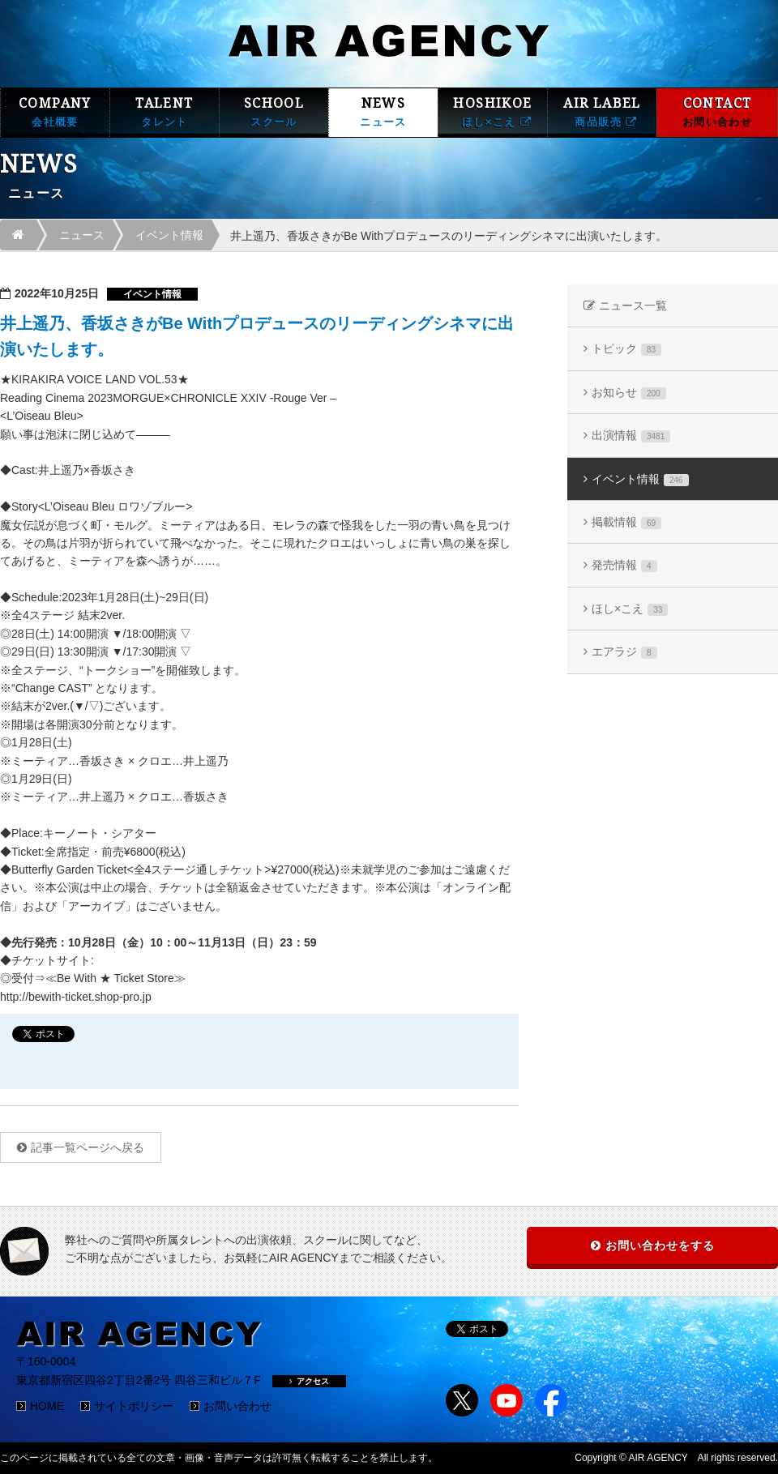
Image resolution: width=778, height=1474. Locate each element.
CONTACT (717, 112)
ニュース (82, 235)
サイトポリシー (133, 1405)
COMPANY (55, 112)
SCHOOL (274, 112)
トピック (626, 349)
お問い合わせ (237, 1405)
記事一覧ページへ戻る (87, 1147)
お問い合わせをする (660, 1245)
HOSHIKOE (492, 112)
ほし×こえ (630, 609)
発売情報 (624, 565)
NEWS (383, 112)
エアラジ (624, 652)
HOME (47, 1405)
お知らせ (629, 392)
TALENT (164, 112)
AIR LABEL (602, 112)
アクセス (309, 1381)
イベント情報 (169, 235)
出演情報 (631, 435)
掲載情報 (626, 522)
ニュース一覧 (633, 305)
